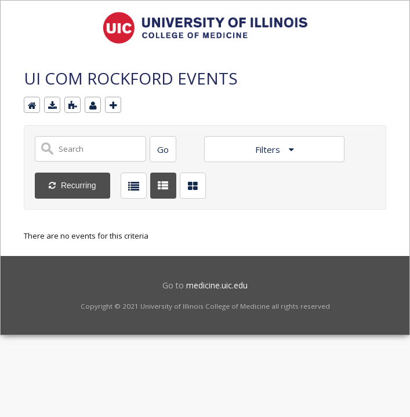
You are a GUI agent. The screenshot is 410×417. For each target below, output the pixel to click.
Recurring (77, 185)
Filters (268, 149)
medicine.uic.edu (217, 285)
